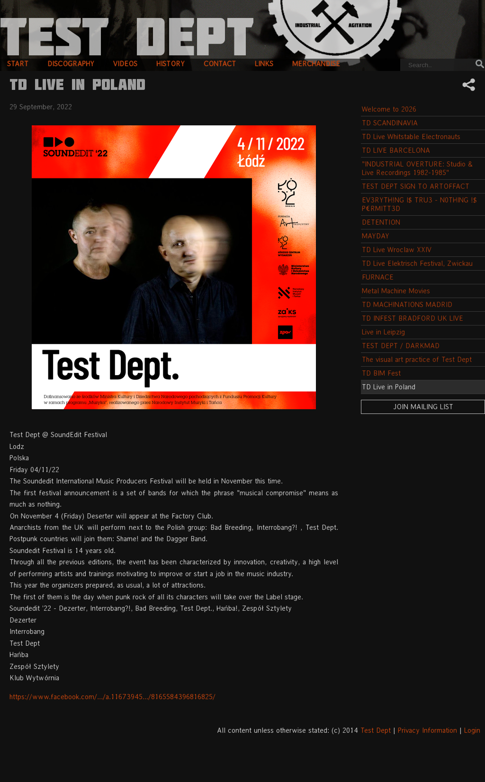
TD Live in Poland (388, 387)
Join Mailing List (423, 407)
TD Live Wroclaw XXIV (396, 250)
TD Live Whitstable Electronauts (411, 136)
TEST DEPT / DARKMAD (401, 346)
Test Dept (375, 730)
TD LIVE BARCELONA (396, 150)
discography (70, 64)
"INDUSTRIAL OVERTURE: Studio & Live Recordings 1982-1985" (417, 168)
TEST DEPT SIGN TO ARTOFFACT (415, 186)
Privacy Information (427, 730)
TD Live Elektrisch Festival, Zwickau (417, 263)
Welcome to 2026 (389, 109)
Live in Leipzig (383, 332)
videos (125, 64)
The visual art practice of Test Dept (417, 359)
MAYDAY (375, 236)
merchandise (316, 64)
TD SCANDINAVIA (390, 123)
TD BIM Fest (381, 373)
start (17, 64)
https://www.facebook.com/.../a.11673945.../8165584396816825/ (112, 697)
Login (472, 730)
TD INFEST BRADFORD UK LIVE (412, 318)
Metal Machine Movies (396, 291)
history (170, 64)
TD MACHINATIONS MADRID (407, 304)
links (264, 64)
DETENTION (381, 222)
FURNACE (378, 277)
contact (220, 64)
